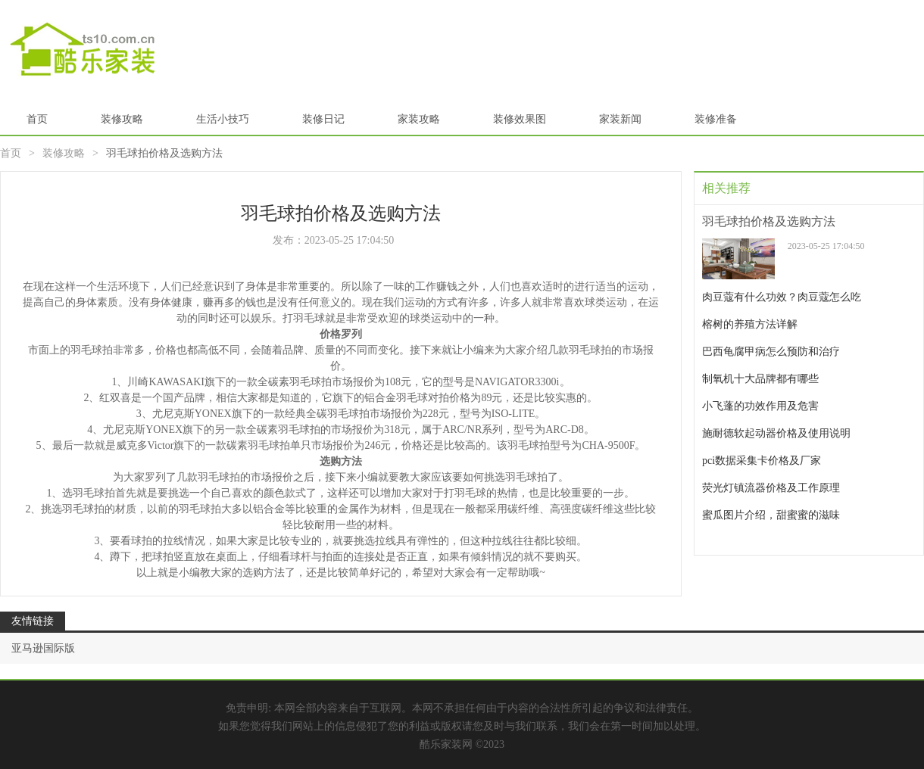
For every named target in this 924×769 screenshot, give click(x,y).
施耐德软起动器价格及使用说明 (776, 433)
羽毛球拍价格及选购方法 (768, 221)
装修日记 (323, 119)
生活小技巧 (222, 119)
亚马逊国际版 (43, 648)
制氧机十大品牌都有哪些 (760, 378)
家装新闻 (620, 119)
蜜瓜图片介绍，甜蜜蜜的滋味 (771, 515)
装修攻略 (122, 119)
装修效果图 (519, 119)
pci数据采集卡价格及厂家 (761, 460)
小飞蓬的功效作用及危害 (760, 406)
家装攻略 (419, 119)
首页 (37, 119)
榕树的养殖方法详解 (750, 324)
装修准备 (716, 119)
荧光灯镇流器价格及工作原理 (771, 487)
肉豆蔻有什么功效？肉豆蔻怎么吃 (781, 297)
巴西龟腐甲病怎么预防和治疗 (771, 351)
